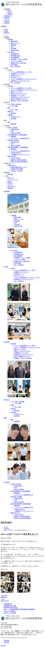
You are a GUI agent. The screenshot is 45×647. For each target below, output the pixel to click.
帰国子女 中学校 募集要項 (18, 160)
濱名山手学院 (15, 50)
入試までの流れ (15, 158)
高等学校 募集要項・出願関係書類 (17, 147)
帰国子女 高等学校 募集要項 (19, 161)
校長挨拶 (13, 45)
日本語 (9, 11)
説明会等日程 (15, 129)
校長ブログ (10, 178)
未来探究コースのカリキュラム (20, 81)
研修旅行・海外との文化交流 (19, 100)
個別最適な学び (15, 55)
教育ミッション (15, 43)
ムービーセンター (12, 179)
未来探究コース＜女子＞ (18, 73)
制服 (8, 108)
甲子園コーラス (15, 117)
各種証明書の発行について (19, 167)
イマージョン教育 (16, 61)
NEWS (9, 181)
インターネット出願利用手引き (20, 138)
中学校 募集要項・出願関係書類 (17, 135)
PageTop (3, 645)
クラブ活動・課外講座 (14, 104)
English (9, 12)
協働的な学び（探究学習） (19, 63)
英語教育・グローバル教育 (19, 59)
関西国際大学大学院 (10, 605)
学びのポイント (15, 77)
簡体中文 (10, 14)
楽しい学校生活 (15, 66)
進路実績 (13, 124)
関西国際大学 (8, 604)
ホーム (6, 36)
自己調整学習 (15, 54)
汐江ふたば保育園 (9, 611)
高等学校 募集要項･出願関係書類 (21, 504)
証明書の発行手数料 (17, 169)
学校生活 (6, 400)
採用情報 (6, 17)
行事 (12, 131)
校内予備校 (14, 64)
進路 (8, 122)
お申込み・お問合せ (17, 170)
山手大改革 (10, 52)
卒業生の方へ (8, 16)
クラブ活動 (14, 106)
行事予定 (6, 23)
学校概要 (10, 39)
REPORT (10, 183)
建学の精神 (14, 41)
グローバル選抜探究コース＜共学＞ (21, 72)
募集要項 (13, 136)
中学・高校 (14, 109)
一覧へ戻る (4, 595)
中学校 (9, 70)
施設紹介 (10, 111)
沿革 (12, 46)
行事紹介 (10, 115)
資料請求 (6, 21)
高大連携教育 (15, 57)
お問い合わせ (11, 186)
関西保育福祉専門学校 (11, 607)
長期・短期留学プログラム (19, 99)
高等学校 (10, 86)
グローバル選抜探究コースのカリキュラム (24, 79)
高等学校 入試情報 (13, 140)
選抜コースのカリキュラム (19, 93)
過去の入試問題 (15, 133)
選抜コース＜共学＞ (17, 91)
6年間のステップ (16, 75)
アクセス (6, 19)
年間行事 (13, 118)
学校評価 (13, 48)
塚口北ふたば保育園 (10, 613)
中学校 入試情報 (12, 127)
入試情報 (6, 482)
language (7, 9)
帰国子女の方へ (12, 156)
